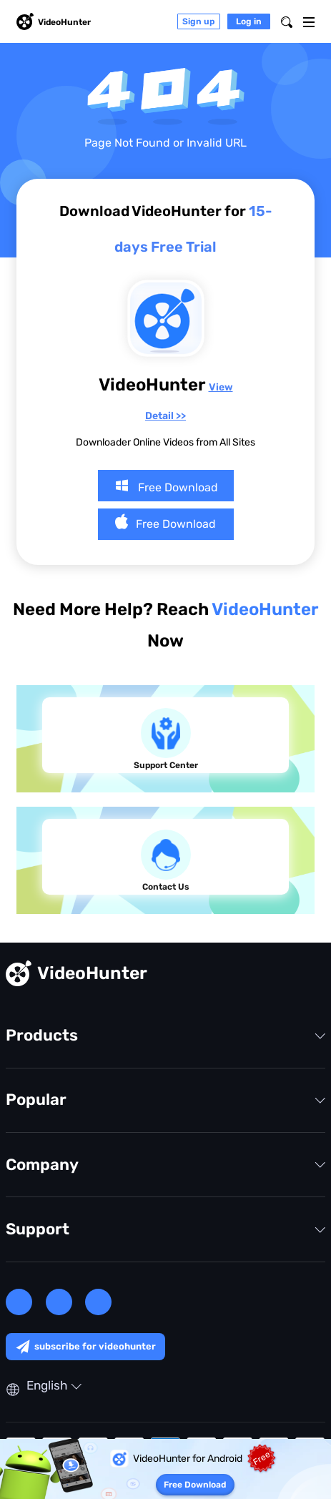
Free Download (166, 486)
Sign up (198, 21)
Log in (249, 21)
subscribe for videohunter (85, 1347)
